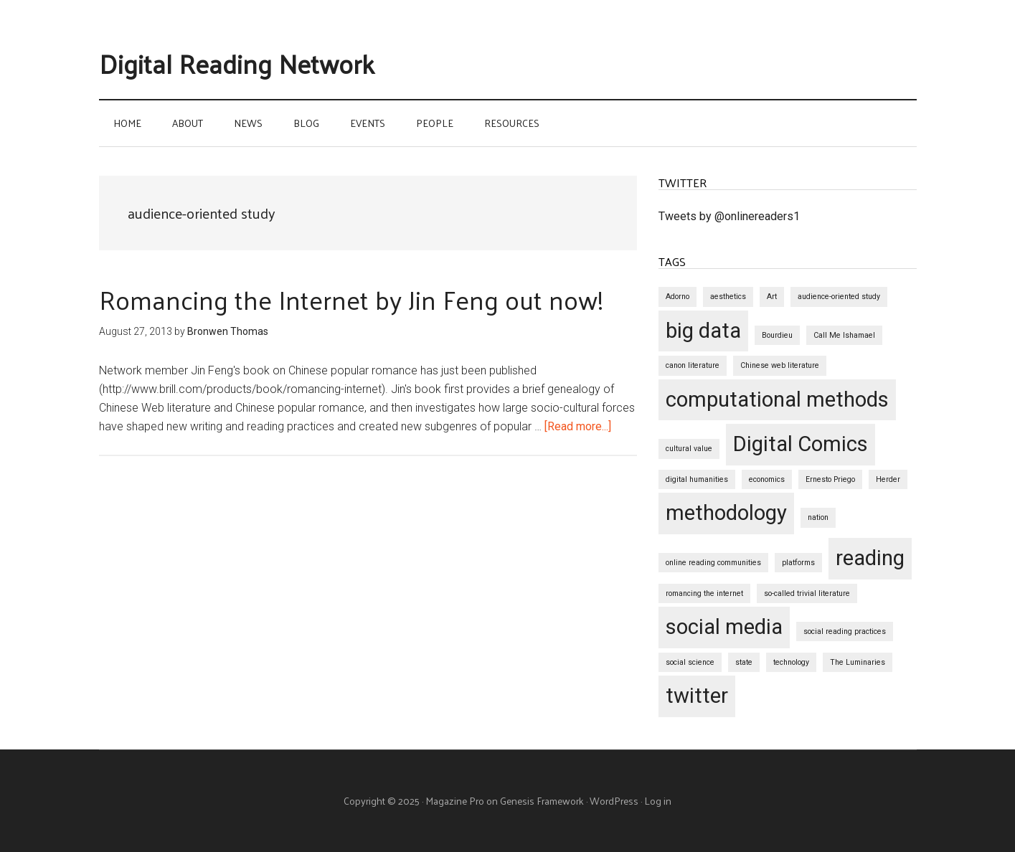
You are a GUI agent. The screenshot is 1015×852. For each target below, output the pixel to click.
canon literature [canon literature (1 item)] (692, 365)
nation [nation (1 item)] (818, 517)
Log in (657, 801)
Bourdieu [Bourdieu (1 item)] (777, 335)
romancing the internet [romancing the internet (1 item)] (704, 593)
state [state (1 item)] (743, 662)
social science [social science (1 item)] (690, 662)
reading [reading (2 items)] (870, 558)
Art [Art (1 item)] (772, 296)
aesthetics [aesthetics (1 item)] (728, 296)
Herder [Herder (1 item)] (888, 479)
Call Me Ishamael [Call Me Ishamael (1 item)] (844, 335)
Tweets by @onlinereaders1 (729, 216)
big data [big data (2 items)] (703, 330)
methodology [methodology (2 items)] (726, 513)
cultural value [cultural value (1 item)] (689, 448)
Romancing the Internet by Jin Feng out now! (351, 299)
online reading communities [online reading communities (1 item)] (713, 562)
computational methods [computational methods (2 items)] (777, 399)
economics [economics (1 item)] (767, 479)
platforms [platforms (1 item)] (798, 562)
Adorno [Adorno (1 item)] (677, 296)
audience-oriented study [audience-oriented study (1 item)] (839, 296)
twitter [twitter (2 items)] (697, 695)
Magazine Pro (454, 801)
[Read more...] (577, 426)
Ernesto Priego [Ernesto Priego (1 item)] (830, 479)
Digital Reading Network (236, 63)
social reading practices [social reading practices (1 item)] (844, 631)
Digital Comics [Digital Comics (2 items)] (800, 444)
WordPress (614, 801)
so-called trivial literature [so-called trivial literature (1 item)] (807, 593)
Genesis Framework (542, 801)
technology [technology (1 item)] (791, 662)
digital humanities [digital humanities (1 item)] (697, 479)
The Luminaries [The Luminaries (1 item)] (857, 662)
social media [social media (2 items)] (724, 627)
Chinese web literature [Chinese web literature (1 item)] (779, 365)
